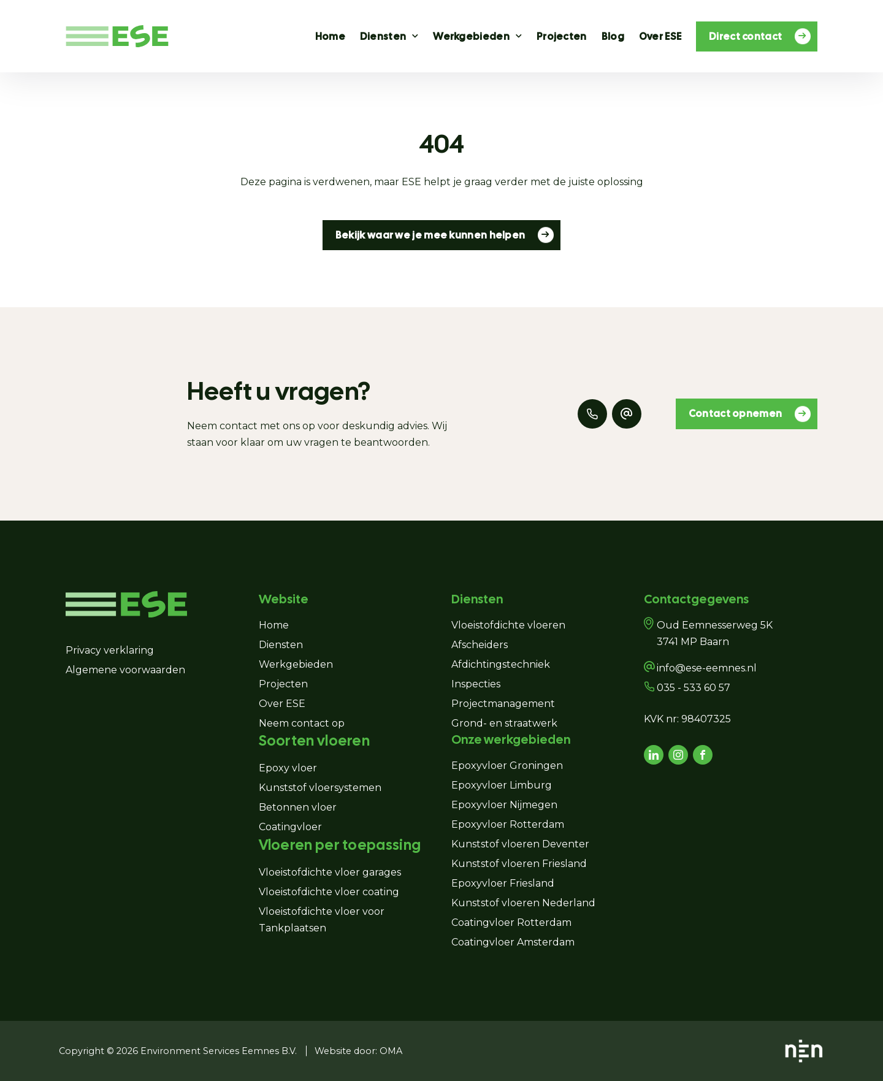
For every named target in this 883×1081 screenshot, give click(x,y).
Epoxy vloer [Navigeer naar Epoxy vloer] (288, 768)
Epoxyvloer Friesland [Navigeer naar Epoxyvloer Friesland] (502, 883)
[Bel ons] (592, 414)
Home (330, 36)
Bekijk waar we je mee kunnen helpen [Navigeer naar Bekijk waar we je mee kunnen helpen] (438, 235)
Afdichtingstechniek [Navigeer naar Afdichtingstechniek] (500, 664)
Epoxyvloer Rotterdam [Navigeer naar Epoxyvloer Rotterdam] (507, 824)
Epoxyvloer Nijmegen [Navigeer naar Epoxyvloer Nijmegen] (504, 805)
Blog (613, 36)
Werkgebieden (471, 36)
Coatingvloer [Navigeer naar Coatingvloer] (290, 827)
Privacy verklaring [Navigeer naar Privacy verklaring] (110, 650)
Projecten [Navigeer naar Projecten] (283, 684)
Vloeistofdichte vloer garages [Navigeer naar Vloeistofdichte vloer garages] (331, 872)
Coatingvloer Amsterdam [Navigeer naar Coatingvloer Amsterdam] (513, 942)
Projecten (562, 36)
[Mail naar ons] (626, 414)
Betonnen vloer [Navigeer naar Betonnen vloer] (298, 807)
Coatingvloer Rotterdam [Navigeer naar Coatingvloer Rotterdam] (511, 922)
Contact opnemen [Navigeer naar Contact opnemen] (743, 414)
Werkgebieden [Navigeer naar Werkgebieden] (296, 664)
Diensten (383, 36)
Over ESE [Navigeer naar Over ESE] (282, 703)
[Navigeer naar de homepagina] (117, 36)
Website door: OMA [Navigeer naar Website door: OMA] (358, 1050)
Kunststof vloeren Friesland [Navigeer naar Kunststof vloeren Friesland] (519, 863)
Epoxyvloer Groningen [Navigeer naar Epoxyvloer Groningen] (507, 765)
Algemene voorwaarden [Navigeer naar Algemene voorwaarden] (125, 670)
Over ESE (660, 36)
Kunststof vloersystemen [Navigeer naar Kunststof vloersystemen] (320, 787)
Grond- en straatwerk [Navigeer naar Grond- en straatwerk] (504, 723)
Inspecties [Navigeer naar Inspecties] (475, 684)
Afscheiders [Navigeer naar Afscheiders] (479, 645)
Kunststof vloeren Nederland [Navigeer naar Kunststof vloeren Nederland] (523, 903)
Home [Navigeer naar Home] (274, 625)
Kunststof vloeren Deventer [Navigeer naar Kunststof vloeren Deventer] (520, 844)
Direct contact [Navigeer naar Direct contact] (753, 36)
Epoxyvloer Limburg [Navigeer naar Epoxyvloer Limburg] (501, 785)
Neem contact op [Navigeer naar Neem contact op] (302, 723)
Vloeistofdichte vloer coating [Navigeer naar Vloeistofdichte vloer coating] (329, 892)
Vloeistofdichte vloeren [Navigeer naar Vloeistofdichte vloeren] (508, 625)
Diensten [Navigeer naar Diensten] (281, 645)
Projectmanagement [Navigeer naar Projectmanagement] (503, 703)
